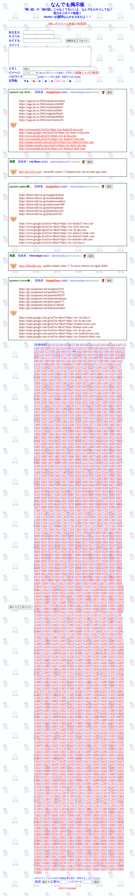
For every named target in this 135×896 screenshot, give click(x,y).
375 (37, 434)
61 (84, 358)
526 (91, 469)
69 (36, 361)
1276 (54, 666)
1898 (103, 844)
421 (85, 444)
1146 (70, 628)
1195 (110, 640)
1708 (79, 790)
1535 (103, 739)
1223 (70, 650)
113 (111, 367)
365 (57, 431)
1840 (79, 828)
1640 (62, 771)
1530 (62, 739)
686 (119, 507)
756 (64, 526)
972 (119, 577)
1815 (54, 821)
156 (51, 380)
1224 (79, 650)
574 (64, 482)
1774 (79, 809)
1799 (103, 815)
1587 (79, 755)
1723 (111, 793)
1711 (103, 790)
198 (71, 390)
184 (64, 386)
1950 (79, 860)
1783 (62, 812)
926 (71, 567)
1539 (46, 742)
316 (78, 418)
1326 (103, 679)
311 (44, 418)
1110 (46, 618)
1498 (70, 729)
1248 (95, 656)
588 (71, 485)
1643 (87, 771)
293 (98, 412)
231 (119, 396)
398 (105, 437)
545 (44, 475)
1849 (62, 831)
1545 (95, 742)
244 (119, 399)
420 (78, 444)
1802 (38, 818)
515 (105, 466)
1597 (70, 758)
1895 (79, 844)
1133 (54, 625)
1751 (70, 802)
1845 (120, 828)
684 (105, 507)
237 (71, 399)
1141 (118, 625)
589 (78, 485)
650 (51, 501)
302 (71, 415)
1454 (70, 717)
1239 (111, 653)
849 (78, 548)
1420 (62, 707)
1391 (95, 698)
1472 (38, 723)
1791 (38, 815)
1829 (79, 825)
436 (98, 447)
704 (64, 513)
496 (64, 463)
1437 (111, 710)
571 (44, 482)
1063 (111, 602)
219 (37, 396)
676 (51, 507)
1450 (38, 717)
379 (64, 434)
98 (101, 364)
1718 (70, 793)
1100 (54, 615)
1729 (70, 796)
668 (85, 504)
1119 (117, 618)
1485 (54, 726)
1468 (95, 720)
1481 (111, 723)
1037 (79, 596)
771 (78, 529)
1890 (38, 844)
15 (113, 348)
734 (91, 520)
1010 (38, 590)
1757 (120, 802)
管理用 (81, 23)
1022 (46, 593)
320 (105, 418)
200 (85, 390)
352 (57, 428)
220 (44, 396)
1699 (95, 787)
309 (119, 415)
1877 (111, 837)
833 (57, 545)
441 (44, 450)
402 (44, 440)
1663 (70, 777)
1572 (46, 752)
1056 (54, 602)
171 (64, 383)
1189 (62, 640)
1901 (38, 847)
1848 (54, 831)
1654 (87, 774)
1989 (38, 872)
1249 (103, 656)
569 (119, 478)
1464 (62, 720)
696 (98, 510)
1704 (46, 790)
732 (78, 520)
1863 (87, 834)
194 (44, 390)
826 (98, 542)
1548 (120, 742)
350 (44, 428)
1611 (95, 761)
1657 (111, 774)
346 (105, 424)
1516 (38, 736)
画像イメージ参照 (87, 76)
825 (91, 542)
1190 (70, 640)
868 (119, 552)
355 (78, 428)
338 (51, 424)
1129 (110, 621)
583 (37, 485)
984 (112, 580)
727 (44, 520)
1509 (70, 733)
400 (119, 437)
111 (98, 367)
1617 (54, 764)
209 (57, 393)
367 (71, 431)
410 (98, 440)
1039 (95, 596)
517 (119, 466)
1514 (111, 733)
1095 (103, 612)
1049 (87, 599)
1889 (120, 841)
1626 (38, 767)
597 (44, 488)
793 (51, 536)
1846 (38, 831)
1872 (70, 837)
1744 (103, 799)
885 (57, 558)
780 (51, 532)
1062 (103, 602)
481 (51, 459)
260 (51, 405)
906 (112, 561)
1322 (70, 679)
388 (37, 437)
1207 (119, 644)
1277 (62, 666)
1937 (62, 856)
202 (98, 390)
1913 (46, 850)
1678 (103, 780)
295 (112, 412)
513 (91, 466)
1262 (120, 660)
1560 (38, 748)
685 (112, 507)
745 (78, 523)
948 (44, 574)
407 (78, 440)
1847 (46, 831)
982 (98, 580)
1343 (62, 685)
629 (85, 494)
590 (85, 485)
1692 (38, 787)
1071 (87, 606)
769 (64, 529)
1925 (54, 853)
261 (57, 405)
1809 (95, 818)
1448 (111, 713)
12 (96, 348)
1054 (38, 602)
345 (98, 424)
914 (78, 564)
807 (57, 539)
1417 (38, 707)
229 (105, 396)
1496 (54, 729)
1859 (54, 834)
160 (78, 380)
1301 (79, 672)
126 (111, 370)
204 (112, 390)
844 (44, 548)
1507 (54, 733)
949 (51, 574)
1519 (62, 736)
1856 (120, 831)
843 (37, 548)
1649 (46, 774)
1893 (62, 844)
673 (119, 504)
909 (44, 564)
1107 (111, 615)
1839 (70, 828)
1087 (38, 612)
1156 (62, 631)
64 (101, 358)
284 (37, 412)
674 (37, 507)
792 (44, 536)
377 (51, 434)
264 (78, 405)
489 (105, 459)
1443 (70, 713)
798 (85, 536)
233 (44, 399)
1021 (38, 593)
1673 (62, 780)
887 (71, 558)
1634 (103, 767)
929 (91, 567)
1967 (38, 866)
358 (98, 428)
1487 (70, 726)
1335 (87, 682)
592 (98, 485)
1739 (62, 799)
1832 (103, 825)
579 (98, 482)
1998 (111, 872)
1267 (70, 663)
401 (37, 440)
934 (37, 571)
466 (37, 456)
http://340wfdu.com (30, 269)
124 (98, 370)
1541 (62, 742)
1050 (95, 599)
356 (85, 428)
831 (44, 545)
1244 (62, 656)
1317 (120, 675)
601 (71, 488)
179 (119, 383)
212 (78, 393)
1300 (70, 672)
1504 (120, 729)
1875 (95, 837)
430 (57, 447)
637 (51, 498)
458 (71, 453)
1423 (87, 707)
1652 (70, 774)
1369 (95, 691)
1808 (87, 818)
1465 (70, 720)
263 (71, 405)
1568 (103, 748)
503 (112, 463)
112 (105, 367)
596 (37, 488)
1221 (54, 650)
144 (57, 377)
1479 (95, 723)
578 (91, 482)
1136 (78, 625)
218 (119, 393)
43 (79, 355)
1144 (54, 628)
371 (98, 431)
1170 (86, 634)
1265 (54, 663)
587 (64, 485)
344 (91, 424)
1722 (103, 793)
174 (85, 383)
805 (44, 539)
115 (37, 370)
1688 (95, 783)
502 (105, 463)
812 (91, 539)
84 (117, 361)
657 (98, 501)
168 (44, 383)
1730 (79, 796)
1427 (120, 707)
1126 (86, 621)
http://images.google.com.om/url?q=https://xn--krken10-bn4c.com (56, 145)
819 (51, 542)
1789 (111, 812)
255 (105, 402)
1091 (70, 612)
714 (44, 517)
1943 (111, 856)
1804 (54, 818)
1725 (38, 796)
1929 (87, 853)
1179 (70, 637)
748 (98, 523)
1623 (103, 764)
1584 (54, 755)
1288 (62, 669)
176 (98, 383)
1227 (103, 650)
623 (44, 494)
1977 (120, 866)
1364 (54, 691)
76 (74, 361)
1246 (79, 656)
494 (51, 463)
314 (64, 418)
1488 (79, 726)
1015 (79, 590)
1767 (111, 806)
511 (78, 466)
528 (105, 469)
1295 (120, 669)
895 (37, 561)
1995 (87, 872)
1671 (46, 780)
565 (91, 478)
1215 (95, 647)
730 (64, 520)
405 (64, 440)
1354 (62, 688)
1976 (111, 866)
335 (119, 421)
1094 (95, 612)
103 (44, 367)
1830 (87, 825)
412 (112, 440)
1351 (38, 688)
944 (105, 571)
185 (71, 386)
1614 (120, 761)
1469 (103, 720)
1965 (111, 863)
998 (119, 583)
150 (98, 377)
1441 (54, 713)
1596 (62, 758)
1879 (38, 841)
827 (105, 542)
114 (118, 367)
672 (112, 504)
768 (57, 529)
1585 (62, 755)
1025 (70, 593)
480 (44, 459)
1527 (38, 739)
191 (112, 386)
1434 (87, 710)
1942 (103, 856)
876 (85, 555)
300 (57, 415)
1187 (46, 640)
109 (85, 367)
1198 (46, 644)
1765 (95, 806)
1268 (79, 663)
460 (85, 453)
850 (85, 548)
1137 (86, 625)
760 (91, 526)
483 (64, 459)
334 (112, 421)
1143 (46, 628)
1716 (54, 793)
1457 (95, 717)
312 (51, 418)
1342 (54, 685)
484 (71, 459)
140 (119, 374)
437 (105, 447)
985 (119, 580)
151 (105, 377)
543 (119, 472)
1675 (79, 780)
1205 (103, 644)
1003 (69, 586)
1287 (54, 669)
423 (98, 444)
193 (37, 390)
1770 (46, 809)
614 (71, 491)
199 (78, 390)
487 (91, 459)
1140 (110, 625)
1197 (37, 644)
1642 (79, 771)
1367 (79, 691)
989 (57, 583)
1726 (46, 796)
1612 (103, 761)
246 (44, 402)
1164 (37, 634)
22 (58, 351)
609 (37, 491)
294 (105, 412)
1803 (46, 818)
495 (57, 463)
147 (78, 377)
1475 (62, 723)
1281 (95, 666)
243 (112, 399)
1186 (37, 640)
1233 (62, 653)
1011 (46, 590)
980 (85, 580)
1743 (95, 799)
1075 (120, 606)
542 (112, 472)
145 (64, 377)
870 (44, 555)
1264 (46, 663)
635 (37, 498)
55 (52, 358)
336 (37, 424)
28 (90, 351)
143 (51, 377)
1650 (54, 774)
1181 (86, 637)
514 (98, 466)
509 (64, 466)
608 (119, 488)
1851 (79, 831)
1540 (54, 742)
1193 (94, 640)
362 (37, 431)
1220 (46, 650)
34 (122, 351)
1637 (38, 771)
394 (78, 437)
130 (51, 374)
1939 (79, 856)
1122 (54, 621)
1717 (62, 793)
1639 (54, 771)
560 (57, 478)
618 (98, 491)
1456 (87, 717)
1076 (38, 609)
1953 (103, 860)
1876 (103, 837)
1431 (62, 710)
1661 (54, 777)
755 (57, 526)
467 (44, 456)
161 (85, 380)
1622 (95, 764)
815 (112, 539)
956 (98, 574)
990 (64, 583)
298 (44, 415)
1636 (120, 767)
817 (37, 542)
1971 (70, 866)
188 (91, 386)
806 (51, 539)
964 (64, 577)
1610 (87, 761)
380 (71, 434)
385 (105, 434)
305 (91, 415)
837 (85, 545)
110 (91, 367)
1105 (94, 615)
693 (78, 510)
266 (91, 405)
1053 (120, 599)
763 (112, 526)
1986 (103, 869)
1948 (62, 860)
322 (119, 418)
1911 (120, 847)
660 (119, 501)
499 (85, 463)
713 (37, 517)
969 (98, 577)
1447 (103, 713)
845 (51, 548)
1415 (111, 704)
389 (44, 437)
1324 (87, 679)
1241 (38, 656)
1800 (111, 815)
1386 (54, 698)
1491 (103, 726)
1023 (54, 593)
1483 (38, 726)
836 (78, 545)
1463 (54, 720)
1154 (46, 631)
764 (119, 526)
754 (51, 526)
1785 (79, 812)
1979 (46, 869)
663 (51, 504)
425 (112, 444)
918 (105, 564)
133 (71, 374)
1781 (46, 812)
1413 (95, 704)
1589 (95, 755)
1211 (62, 647)
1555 (87, 745)
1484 (46, 726)
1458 (103, 717)
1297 (46, 672)
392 (64, 437)
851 (91, 548)
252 (85, 402)
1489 (87, 726)
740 (44, 523)
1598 (79, 758)
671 (105, 504)
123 (91, 370)
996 (105, 583)
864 (91, 552)
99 (106, 364)
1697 (79, 787)
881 (119, 555)
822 (71, 542)
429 (51, 447)
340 (64, 424)
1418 (46, 707)
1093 (87, 612)
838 (91, 545)
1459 (111, 717)
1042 (120, 596)
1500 (87, 729)
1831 (95, 825)
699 (119, 510)
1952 (95, 860)
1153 (37, 631)
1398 (62, 701)
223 (64, 396)
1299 (62, 672)
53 (41, 358)
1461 (38, 720)
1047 (70, 599)
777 (119, 529)
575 (71, 482)
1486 (62, 726)
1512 (95, 733)
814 (105, 539)
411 (105, 440)
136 (91, 374)
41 (68, 355)
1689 (103, 783)
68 (122, 358)
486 (85, 459)
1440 (46, 713)
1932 (111, 853)
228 (98, 396)
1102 (70, 615)
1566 (87, 748)
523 (71, 469)
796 (71, 536)
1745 (111, 799)
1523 (95, 736)
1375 (54, 694)
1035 (62, 596)
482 (57, 459)
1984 (87, 869)
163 (98, 380)
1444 (79, 713)
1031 (120, 593)
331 (91, 421)
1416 (120, 704)
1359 (103, 688)
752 (37, 526)
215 (98, 393)
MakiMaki (71, 892)
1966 (120, 863)
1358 (95, 688)
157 (57, 380)
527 (98, 469)
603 (85, 488)
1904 (62, 847)
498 (78, 463)
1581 (120, 752)
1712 (111, 790)
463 (105, 453)
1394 (120, 698)
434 (85, 447)
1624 (111, 764)
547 (57, 475)
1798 (95, 815)
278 (85, 409)
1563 (62, 748)
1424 (95, 707)
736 (105, 520)
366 (64, 431)
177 (105, 383)
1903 (54, 847)
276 (71, 409)
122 (84, 370)
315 (71, 418)
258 (37, 405)
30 (101, 351)
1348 (103, 685)
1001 (53, 586)
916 (91, 564)
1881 (54, 841)
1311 (70, 675)
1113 (69, 618)
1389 (79, 698)
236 (64, 399)
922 (44, 567)
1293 (103, 669)
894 (119, 558)
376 (44, 434)
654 (78, 501)
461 (91, 453)
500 (91, 463)
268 (105, 405)
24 (68, 351)
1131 (37, 625)
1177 (54, 637)
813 (98, 539)
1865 (103, 834)
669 (91, 504)
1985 (95, 869)
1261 (111, 660)
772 (85, 529)
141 (37, 377)
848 (71, 548)
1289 (70, 669)
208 (51, 393)
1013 (62, 590)
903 (91, 561)
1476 (70, 723)
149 (91, 377)
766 (44, 529)
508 (57, 466)
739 (37, 523)
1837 (54, 828)
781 (57, 532)
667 (78, 504)
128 (37, 374)
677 (57, 507)
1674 (70, 780)
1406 (38, 704)
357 (91, 428)
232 (37, 399)
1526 (120, 736)
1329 (38, 682)
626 (64, 494)
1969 (54, 866)
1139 (102, 625)
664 (57, 504)
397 (98, 437)
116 (44, 370)
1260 (103, 660)
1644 (95, 771)
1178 (62, 637)
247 (51, 402)
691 (64, 510)
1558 (111, 745)
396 (91, 437)
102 (37, 367)
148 (85, 377)
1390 (87, 698)
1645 (103, 771)
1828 (70, 825)
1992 (62, 872)
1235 (79, 653)
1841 (87, 828)
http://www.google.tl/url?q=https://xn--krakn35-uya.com (51, 133)
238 (78, 399)
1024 (62, 593)
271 (37, 409)
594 (112, 485)
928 (85, 567)
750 (112, 523)
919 (112, 564)
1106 (102, 615)
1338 (111, 682)
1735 (120, 796)
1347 (95, 685)
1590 (103, 755)
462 (98, 453)
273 (51, 409)
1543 (79, 742)
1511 (87, 733)
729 (57, 520)
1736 (38, 799)
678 (64, 507)
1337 (103, 682)
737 (112, 520)
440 (37, 450)
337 (44, 424)
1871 (62, 837)
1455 (79, 717)
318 (91, 418)
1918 (87, 850)
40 (63, 355)
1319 (46, 679)
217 (112, 393)
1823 (120, 821)
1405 (120, 701)
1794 (62, 815)
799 (91, 536)
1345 (79, 685)
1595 (54, 758)
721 (91, 517)
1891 (46, 844)
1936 (54, 856)
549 (71, 475)
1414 (103, 704)
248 (57, 402)
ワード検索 (67, 23)
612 (57, 491)
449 (98, 450)
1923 (38, 853)
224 (71, 396)
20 (47, 351)
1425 (103, 707)
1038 (87, 596)
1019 (111, 590)
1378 (79, 694)
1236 (87, 653)
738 (119, 520)
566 (98, 478)
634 (119, 494)
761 (98, 526)
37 (47, 355)
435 (91, 447)
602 (78, 488)
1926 (62, 853)
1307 (38, 675)
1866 (111, 834)
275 (64, 409)
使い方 (53, 23)
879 (105, 555)
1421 (70, 707)
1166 (54, 634)
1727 (54, 796)
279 (91, 409)
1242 (46, 656)
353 (64, 428)
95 (84, 364)
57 (63, 358)
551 (85, 475)
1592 (120, 755)
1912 (38, 850)
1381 (103, 694)
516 (112, 466)
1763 (79, 806)
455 (51, 453)
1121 (46, 621)
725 (119, 517)
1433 (79, 710)
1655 (95, 774)
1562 (54, 748)
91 (63, 364)
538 (85, 472)
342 (78, 424)
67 (117, 358)
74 (63, 361)
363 (44, 431)
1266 (62, 663)
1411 (79, 704)
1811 (111, 818)
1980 (54, 869)
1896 (87, 844)
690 (57, 510)
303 (78, 415)
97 (95, 364)
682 (91, 507)
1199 (54, 644)
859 (57, 552)
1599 (87, 758)
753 (44, 526)
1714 (38, 793)
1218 (120, 647)
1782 (54, 812)
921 (37, 567)
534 (57, 472)
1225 (87, 650)
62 (90, 358)
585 (51, 485)
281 (105, 409)
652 (64, 501)
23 (63, 351)
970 (105, 577)
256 (112, 402)
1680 (120, 780)
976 (57, 580)
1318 (38, 679)
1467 (87, 720)
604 (91, 488)
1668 (111, 777)
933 (119, 567)
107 (71, 367)
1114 (78, 618)
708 (91, 513)
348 (119, 424)
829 (119, 542)
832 (51, 545)
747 (91, 523)
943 (98, 571)
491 (119, 459)
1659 (38, 777)
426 (119, 444)
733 (85, 520)
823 (78, 542)
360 (112, 428)
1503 (111, 729)
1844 (111, 828)
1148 (86, 628)
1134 (62, 625)
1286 (46, 669)
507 (51, 466)
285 (44, 412)
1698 (87, 787)
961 (44, 577)
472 (78, 456)
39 (58, 355)
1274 (38, 666)
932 (112, 567)
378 (57, 434)
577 (85, 482)
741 (51, 523)
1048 (79, 599)
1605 (46, 761)
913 (71, 564)
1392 (103, 698)
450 (105, 450)
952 (71, 574)
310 (37, 418)
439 (119, 447)
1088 (46, 612)
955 (91, 574)
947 (37, 574)
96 (90, 364)
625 (57, 494)
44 (84, 355)
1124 (70, 621)
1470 (111, 720)
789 (112, 532)
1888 (111, 841)
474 (91, 456)
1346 (87, 685)
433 (78, 447)
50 (117, 355)
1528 (46, 739)
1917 (79, 850)
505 (37, 466)
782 (64, 532)
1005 (85, 586)
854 (112, 548)
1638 (46, 771)
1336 (95, 682)
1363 (46, 691)
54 (47, 358)
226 (85, 396)
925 (64, 567)
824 (85, 542)
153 (119, 377)
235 (57, 399)
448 (91, 450)
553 (98, 475)
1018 (103, 590)
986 (37, 583)
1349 (111, 685)
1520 (70, 736)
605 (98, 488)
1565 (79, 748)
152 (112, 377)
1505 (38, 733)
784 (78, 532)
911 (57, 564)
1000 (44, 586)
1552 (62, 745)
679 (71, 507)
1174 (118, 634)
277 (78, 409)
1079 (62, 609)
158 (64, 380)
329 (78, 421)
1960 (70, 863)
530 (119, 469)
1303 (95, 672)
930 (98, 567)
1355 (70, 688)
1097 (120, 612)
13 (102, 348)
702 (51, 513)
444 (64, 450)
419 (71, 444)
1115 (85, 618)
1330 (46, 682)
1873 (79, 837)
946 (119, 571)
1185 (118, 637)
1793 (54, 815)
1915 (62, 850)
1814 (46, 821)
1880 (46, 841)
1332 (62, 682)
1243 (54, 656)
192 (119, 386)
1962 (87, 863)
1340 (38, 685)
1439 (38, 713)
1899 (111, 844)
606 (105, 488)
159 (71, 380)
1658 (120, 774)
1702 (120, 787)
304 (85, 415)
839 (98, 545)
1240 (120, 653)
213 (84, 393)
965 (71, 577)
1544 (87, 742)
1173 (110, 634)
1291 (87, 669)
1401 (87, 701)
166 (119, 380)
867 (112, 552)
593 (105, 485)
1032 (38, 596)
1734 (111, 796)
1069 (70, 606)
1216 (103, 647)
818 (44, 542)
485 (78, 459)
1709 (87, 790)
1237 (95, 653)
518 (37, 469)
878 (98, 555)
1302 (87, 672)
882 (37, 558)
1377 (70, 694)
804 (37, 539)
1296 (38, 672)
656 (91, 501)
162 (91, 380)
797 (78, 536)
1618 (62, 764)
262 (64, 405)
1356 (79, 688)
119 (64, 370)
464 (112, 453)
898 (57, 561)
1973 (87, 866)
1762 (70, 806)
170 (57, 383)
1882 (62, 841)
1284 (120, 666)
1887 (103, 841)
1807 (79, 818)
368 (78, 431)
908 (37, 564)
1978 (38, 869)
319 (98, 418)
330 (85, 421)
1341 (46, 685)
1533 (87, 739)
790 (119, 532)
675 (44, 507)
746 (85, 523)
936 (51, 571)
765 (37, 529)
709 (98, 513)
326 (57, 421)
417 (57, 444)
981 (91, 580)
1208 (38, 647)
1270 (95, 663)
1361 (120, 688)
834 (64, 545)
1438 (120, 710)
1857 (38, 834)
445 (71, 450)
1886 (95, 841)
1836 (46, 828)
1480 (103, 723)
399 (112, 437)
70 (41, 361)
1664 (79, 777)
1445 (87, 713)
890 (91, 558)
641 (78, 498)
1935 (46, 856)
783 (71, 532)
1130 (118, 621)
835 (71, 545)
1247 (87, 656)
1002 (61, 586)
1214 (87, 647)
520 (51, 469)
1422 (79, 707)
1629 (62, 767)
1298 (54, 672)
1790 (120, 812)
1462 (46, 720)
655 (85, 501)
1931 (103, 853)
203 (105, 390)
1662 (62, 777)
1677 (95, 780)
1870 (54, 837)
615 (78, 491)
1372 (120, 691)
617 (91, 491)
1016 (87, 590)
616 (84, 491)
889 (85, 558)
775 (105, 529)
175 (91, 383)
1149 (94, 628)
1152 (118, 628)
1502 (103, 729)
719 (78, 517)
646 (112, 498)
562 (71, 478)
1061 (95, 602)
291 (85, 412)
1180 (78, 637)
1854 (103, 831)
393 (71, 437)
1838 (62, 828)
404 (57, 440)
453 (37, 453)
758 (78, 526)
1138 (94, 625)
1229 (120, 650)
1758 (38, 806)
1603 (120, 758)
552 (91, 475)
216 (105, 393)
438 (112, 447)
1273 (120, 663)
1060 (87, 602)
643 (91, 498)
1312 (79, 675)
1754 (95, 802)
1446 (95, 713)
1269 (87, 663)
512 (84, 466)
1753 (87, 802)
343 (85, 424)
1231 (46, 653)
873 (64, 555)
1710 (95, 790)
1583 (46, 755)
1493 (120, 726)
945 (112, 571)
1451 (46, 717)
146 (71, 377)
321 (112, 418)
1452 (54, 717)
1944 (120, 856)
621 (119, 491)
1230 (38, 653)
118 (57, 370)
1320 (54, 679)
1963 (95, 863)
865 (98, 552)
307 (105, 415)
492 (37, 463)
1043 (38, 599)
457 (64, 453)
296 (119, 412)
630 (91, 494)
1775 (87, 809)
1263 (38, 663)
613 (64, 491)
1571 (38, 752)
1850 (70, 831)
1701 (111, 787)
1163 (118, 631)
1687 (87, 783)
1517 (46, 736)
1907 (87, 847)
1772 (62, 809)
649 (44, 501)
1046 (62, 599)
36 (41, 355)
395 (85, 437)
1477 (79, 723)
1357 (87, 688)
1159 (86, 631)
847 (64, 548)
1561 (46, 748)
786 (91, 532)
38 (52, 355)
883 (44, 558)
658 (105, 501)
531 (37, 472)
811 (85, 539)
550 (78, 475)
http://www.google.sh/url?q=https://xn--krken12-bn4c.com (52, 152)
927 (78, 567)
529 (112, 469)
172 (71, 383)
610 (44, 491)
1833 (111, 825)
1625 (120, 764)
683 (98, 507)
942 (91, 571)
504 (119, 463)
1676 (87, 780)
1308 (46, 675)
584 (44, 485)
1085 (111, 609)
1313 (87, 675)
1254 (54, 660)
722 (98, 517)
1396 (46, 701)
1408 (54, 704)
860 (64, 552)
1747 (38, 802)
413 (119, 440)
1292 (95, 669)
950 (57, 574)
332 (98, 421)
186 (78, 386)
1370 (103, 691)
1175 (37, 637)
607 (112, 488)
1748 (46, 802)
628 (78, 494)
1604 (38, 761)
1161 (102, 631)
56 (58, 358)
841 (112, 545)
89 (52, 364)
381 (78, 434)
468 (51, 456)
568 (112, 478)
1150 (102, 628)
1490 (95, 726)
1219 (38, 650)
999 (37, 586)
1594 (46, 758)
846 (57, 548)
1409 (62, 704)
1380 (95, 694)
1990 (46, 872)
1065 (38, 606)
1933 (120, 853)
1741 (79, 799)
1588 (87, 755)
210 (64, 393)
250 (71, 402)
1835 (38, 828)
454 (44, 453)
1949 (70, 860)
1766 (103, 806)
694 (85, 510)
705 (71, 513)
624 (51, 494)
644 (98, 498)
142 (44, 377)
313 (57, 418)
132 (64, 374)
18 (36, 351)
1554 (79, 745)
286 (51, 412)
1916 (70, 850)
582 (119, 482)
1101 (62, 615)
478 (119, 456)
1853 (95, 831)
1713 (120, 790)
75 (68, 361)
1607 (62, 761)
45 (90, 355)
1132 (46, 625)
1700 (103, 787)
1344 (70, 685)
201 (91, 390)
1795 (70, 815)
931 (105, 567)
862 (78, 552)
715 (51, 517)
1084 (103, 609)
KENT (62, 892)
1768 (120, 806)
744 (71, 523)
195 (51, 390)
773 (91, 529)
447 (85, 450)
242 (105, 399)
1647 (120, 771)
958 (112, 574)
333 (105, 421)
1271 (103, 663)
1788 (103, 812)
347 (112, 424)
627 (71, 494)
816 (119, 539)
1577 (87, 752)
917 (98, 564)
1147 (78, 628)
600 (64, 488)
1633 (95, 767)
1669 (120, 777)
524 (78, 469)
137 (98, 374)
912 (64, 564)
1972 (79, 866)
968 (91, 577)
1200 (62, 644)
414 (37, 444)
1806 (70, 818)
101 (119, 364)
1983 (79, 869)
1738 (54, 799)
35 (36, 355)
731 (71, 520)
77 (79, 361)
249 (64, 402)
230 (112, 396)
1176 (46, 637)
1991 (54, 872)
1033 (46, 596)
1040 (103, 596)
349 (37, 428)
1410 (70, 704)
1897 (95, 844)
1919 (95, 850)
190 (105, 386)
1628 (54, 767)
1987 (111, 869)
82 (106, 361)
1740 (70, 799)
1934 (38, 856)
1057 (62, 602)
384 (98, 434)
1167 (62, 634)
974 (44, 580)
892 (105, 558)
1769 (38, 809)
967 (85, 577)
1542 (70, 742)
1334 (79, 682)
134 (78, 374)
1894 (70, 844)
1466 (79, 720)
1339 (120, 682)
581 (112, 482)
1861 (70, 834)
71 (47, 361)
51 (122, 355)
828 (112, 542)
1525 (111, 736)
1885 (87, 841)
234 (51, 399)
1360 (111, 688)
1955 (120, 860)
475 (98, 456)
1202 (78, 644)
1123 (62, 621)
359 (105, 428)
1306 (120, 672)
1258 (87, 660)
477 (112, 456)
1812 (120, 818)
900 (71, 561)
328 (71, 421)
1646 (111, 771)
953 (78, 574)
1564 (70, 748)
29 (95, 351)
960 (37, 577)
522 (64, 469)
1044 (46, 599)
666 (71, 504)
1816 (62, 821)
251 (78, 402)
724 (112, 517)
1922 (120, 850)
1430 (54, 710)
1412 (87, 704)
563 (78, 478)
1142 (37, 628)
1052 (111, 599)
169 (51, 383)
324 (44, 421)
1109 (37, 618)
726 (37, 520)
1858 (46, 834)
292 (91, 412)
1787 (95, 812)
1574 (62, 752)
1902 (46, 847)
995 (98, 583)
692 (71, 510)
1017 (95, 590)
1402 (95, 701)
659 (112, 501)
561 (64, 478)
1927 (70, 853)
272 (44, 409)
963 (57, 577)
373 (112, 431)
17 (123, 348)
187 (85, 386)
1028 (95, 593)
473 (85, 456)
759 (85, 526)
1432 (70, 710)
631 (98, 494)
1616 (46, 764)
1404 (111, 701)
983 (105, 580)
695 (91, 510)
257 (119, 402)
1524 (103, 736)
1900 (120, 844)
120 (71, 370)
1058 (70, 602)
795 (64, 536)
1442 (62, 713)
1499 (79, 729)
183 (57, 386)
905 (105, 561)
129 (44, 374)
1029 (103, 593)
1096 (111, 612)
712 (119, 513)
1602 (111, 758)
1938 (70, 856)
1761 (62, 806)
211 (71, 393)
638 (57, 498)
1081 (79, 609)
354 (71, 428)
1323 (79, 679)
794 (57, 536)
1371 (111, 691)
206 (37, 393)
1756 (111, 802)
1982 (70, 869)
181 (44, 386)
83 (112, 361)
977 (64, 580)
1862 (79, 834)
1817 (70, 821)
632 (105, 494)
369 (85, 431)
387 (119, 434)
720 (85, 517)
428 (44, 447)
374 (119, 431)
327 (64, 421)
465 (119, 453)
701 (44, 513)
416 (51, 444)
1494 (38, 729)
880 (112, 555)
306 (98, 415)
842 (119, 545)
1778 (111, 809)
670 (98, 504)
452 (119, 450)
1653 (79, 774)
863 (85, 552)
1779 (120, 809)
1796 (79, 815)
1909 (103, 847)
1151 (110, 628)
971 (112, 577)
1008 (110, 586)
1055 (46, 602)
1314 (95, 675)
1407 (46, 704)
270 (119, 405)
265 (85, 405)
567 (105, 478)
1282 (103, 666)
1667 (103, 777)
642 (85, 498)
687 (37, 510)
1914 (54, 850)
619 (105, 491)
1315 (103, 675)
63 (95, 358)
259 (44, 405)
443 (57, 450)
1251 (120, 656)
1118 (109, 618)
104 (51, 367)
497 (71, 463)
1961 (79, 863)
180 (37, 386)
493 (44, 463)
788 (105, 532)
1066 (46, 606)
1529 (54, 739)
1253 (46, 660)
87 (41, 364)
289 (71, 412)
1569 (111, 748)
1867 (120, 834)
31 (106, 351)
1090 (62, 612)
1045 (54, 599)
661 (37, 504)
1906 (79, 847)
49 (112, 355)
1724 (120, 793)
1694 (54, 787)
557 (37, 478)
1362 (38, 691)
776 (112, 529)
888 (78, 558)
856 (37, 552)
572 (51, 482)
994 (91, 583)
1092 (79, 612)
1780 (38, 812)
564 (85, 478)
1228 (111, 650)
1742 (87, 799)
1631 (79, 767)
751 (119, 523)
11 (91, 348)
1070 (79, 606)
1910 (111, 847)
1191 (78, 640)
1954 (111, 860)
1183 (102, 637)
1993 (70, 872)
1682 (46, 783)
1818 (79, 821)
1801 (120, 815)
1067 (54, 606)
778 (37, 532)
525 (85, 469)
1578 (95, 752)
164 (105, 380)
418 (64, 444)
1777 (103, 809)
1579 (103, 752)
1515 (120, 733)
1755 (103, 802)
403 (51, 440)
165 (112, 380)
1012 (54, 590)
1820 (95, 821)
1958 (54, 863)
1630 (70, 767)
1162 (110, 631)
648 (37, 501)
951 (64, 574)
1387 (62, 698)
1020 (120, 590)
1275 (46, 666)
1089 (54, 612)
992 (78, 583)
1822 (111, 821)
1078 (54, 609)
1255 (62, 660)
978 (71, 580)
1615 (38, 764)
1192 (86, 640)
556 (119, 475)
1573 (54, 752)
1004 (77, 586)
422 (91, 444)
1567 (95, 748)
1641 (70, 771)
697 (105, 510)
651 (57, 501)
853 (105, 548)
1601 (103, 758)
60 (79, 358)
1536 (111, 739)
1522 (87, 736)
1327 (111, 679)
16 (118, 348)
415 (44, 444)
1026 (79, 593)
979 (78, 580)
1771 (54, 809)
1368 (87, 691)
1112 (62, 618)
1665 (87, 777)
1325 (95, 679)
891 (98, 558)
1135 (70, 625)
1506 (46, 733)
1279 (79, 666)
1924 (46, 853)
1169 (78, 634)
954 (85, 574)
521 (57, 469)
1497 (62, 729)
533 (51, 472)
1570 (120, 748)
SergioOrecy (53, 95)
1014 (70, 590)
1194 (102, 640)
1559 (120, 745)
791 (37, 536)
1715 (46, 793)
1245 (70, 656)
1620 (79, 764)
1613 (111, 761)
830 (37, 545)
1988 (120, 869)
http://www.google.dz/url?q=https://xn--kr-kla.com (47, 139)
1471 (120, 720)
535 (64, 472)
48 (106, 355)
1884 (79, 841)
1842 (95, 828)
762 (105, 526)
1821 (103, 821)
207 (44, 393)
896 (44, 561)
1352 (46, 688)
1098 (38, 615)
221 (51, 396)
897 (51, 561)
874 (71, 555)
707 (85, 513)
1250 (111, 656)
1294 (111, 669)
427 (37, 447)
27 (84, 351)
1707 (70, 790)
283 (119, 409)
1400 (79, 701)
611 (51, 491)
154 (37, 380)
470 (64, 456)
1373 (38, 694)
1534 (95, 739)
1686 (79, 783)
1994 (79, 872)
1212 (70, 647)
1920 (103, 850)
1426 (111, 707)
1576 (79, 752)
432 (71, 447)
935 (44, 571)
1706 (62, 790)
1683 (54, 783)
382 (85, 434)
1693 (46, 787)
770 (71, 529)
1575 (70, 752)
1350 (120, 685)
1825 (46, 825)
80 (95, 361)
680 (78, 507)
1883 (70, 841)
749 (105, 523)
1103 (78, 615)
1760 (54, 806)
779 (44, 532)
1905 (70, 847)
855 (119, 548)
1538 (38, 742)
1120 (37, 621)
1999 (120, 872)
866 (105, 552)
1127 (94, 621)
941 (85, 571)
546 (51, 475)
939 (71, 571)
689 (51, 510)
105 (57, 367)
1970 (62, 866)
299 (51, 415)
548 (64, 475)
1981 (62, 869)
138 (105, 374)
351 (51, 428)
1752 (79, 802)
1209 (46, 647)
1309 (54, 675)
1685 (70, 783)
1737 (46, 799)
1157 (70, 631)
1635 (111, 767)
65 (106, 358)
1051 (103, 599)
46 (95, 355)
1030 (111, 593)
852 (98, 548)
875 (78, 555)
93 (74, 364)
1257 (79, 660)
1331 (54, 682)
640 (71, 498)
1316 (111, 675)
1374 (46, 694)
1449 (120, 713)
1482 (120, 723)
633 (112, 494)
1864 (95, 834)
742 (57, 523)
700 (37, 513)
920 (119, 564)
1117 (101, 618)
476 (105, 456)
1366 (70, 691)
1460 (120, 717)
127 (118, 370)
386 (112, 434)
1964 (103, 863)
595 (119, 485)
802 (112, 536)
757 (71, 526)
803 (119, 536)
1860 (62, 834)
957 (105, 574)
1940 (87, 856)
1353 (54, 688)
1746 (120, 799)
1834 (120, 825)
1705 (54, 790)
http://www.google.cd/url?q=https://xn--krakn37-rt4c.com (51, 142)
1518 (54, 736)
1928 (79, 853)
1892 (54, 844)
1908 (95, 847)
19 (41, 351)
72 (52, 361)
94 (79, 364)
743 (64, 523)
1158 (78, 631)
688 (44, 510)
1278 (70, 666)
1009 (118, 586)
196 (57, 390)
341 (71, 424)
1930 (95, 853)
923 (51, 567)
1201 (70, 644)
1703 (38, 790)
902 (85, 561)
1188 (54, 640)
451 (112, 450)
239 (85, 399)
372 (105, 431)
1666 (95, 777)
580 (105, 482)
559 (51, 478)
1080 (70, 609)
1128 (102, 621)
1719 (79, 793)
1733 (103, 796)
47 (101, 355)
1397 (54, 701)
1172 (102, 634)
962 (51, 577)
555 (112, 475)
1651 (62, 774)
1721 (95, 793)
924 (57, 567)
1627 (46, 767)
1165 (46, 634)
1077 (46, 609)
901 (78, 561)
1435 (95, 710)
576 (78, 482)
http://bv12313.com (30, 175)
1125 (78, 621)
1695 (62, 787)
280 (98, 409)
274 (57, 409)
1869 (46, 837)
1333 (70, 682)
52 (36, 358)
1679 (111, 780)
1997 (103, 872)
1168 (70, 634)
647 (119, 498)
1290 (79, 669)
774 (98, 529)
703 (57, 513)
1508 (62, 733)
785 (85, 532)
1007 (102, 586)
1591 (111, 755)
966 (78, 577)
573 (57, 482)
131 (57, 374)
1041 (111, 596)
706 (78, 513)
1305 (111, 672)
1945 (38, 860)
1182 (94, 637)
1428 (38, 710)
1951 (87, 860)
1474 (54, 723)
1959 (62, 863)
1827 (62, 825)
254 (98, 402)
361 (119, 428)
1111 (53, 618)
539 (91, 472)
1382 (111, 694)
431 (64, 447)
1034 (54, 596)
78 (84, 361)
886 (64, 558)
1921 (111, 850)
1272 (111, 663)
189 (98, 386)
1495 (46, 729)
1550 (46, 745)
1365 (62, 691)
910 (51, 564)
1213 (79, 647)
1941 (95, 856)
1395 (38, 701)
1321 (62, 679)
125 (104, 370)
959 (119, 574)
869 (37, 555)
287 (57, 412)
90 (58, 364)
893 (112, 558)
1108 (119, 615)
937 (57, 571)
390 (51, 437)
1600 (95, 758)
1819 (87, 821)
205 (119, 390)
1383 (120, 694)
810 (78, 539)
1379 (87, 694)
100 (113, 364)
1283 (111, 666)
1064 (120, 602)
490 (112, 459)
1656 (103, 774)
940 (78, 571)
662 (44, 504)
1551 (54, 745)
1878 (120, 837)
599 (57, 488)
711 (112, 513)
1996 (95, 872)
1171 (94, 634)
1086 (120, 609)
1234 (70, 653)
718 (71, 517)
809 (71, 539)
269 (112, 405)
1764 (87, 806)
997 (112, 583)
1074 (111, 606)
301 (64, 415)
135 (85, 374)
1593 (38, 758)
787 (98, 532)
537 (78, 472)
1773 (70, 809)
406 (71, 440)
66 (112, 358)
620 (112, 491)
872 (57, 555)
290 (78, 412)
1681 (38, 783)
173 (78, 383)
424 (105, 444)
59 (74, 358)
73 (58, 361)
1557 (103, 745)
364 (51, 431)
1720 (87, 793)
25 (74, 351)
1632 (87, 767)
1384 (38, 698)
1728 (62, 796)
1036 (70, 596)
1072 (95, 606)
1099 (46, 615)
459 (78, 453)
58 (68, 358)
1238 (103, 653)
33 (117, 351)
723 (105, 517)
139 (112, 374)
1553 (70, 745)
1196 (118, 640)
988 (51, 583)
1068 (62, 606)
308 (112, 415)
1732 (95, 796)
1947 (54, 860)
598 (51, 488)
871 (51, 555)
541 (105, 472)
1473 (46, 723)
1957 (46, 863)
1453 (62, 717)
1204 (95, 644)
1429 (46, 710)
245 (37, 402)
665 (64, 504)
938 (64, 571)
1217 (111, 647)
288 (64, 412)
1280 (87, 666)
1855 (111, 831)
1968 (46, 866)
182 (51, 386)
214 (91, 393)
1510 (79, 733)
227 (91, 396)
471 (71, 456)
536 (71, 472)
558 (44, 478)
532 (44, 472)
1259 (95, 660)
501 (98, 463)
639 (64, 498)
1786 (87, 812)
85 (122, 361)
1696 (70, 787)
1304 (103, 672)
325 (51, 421)
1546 (103, 742)
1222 (62, 650)
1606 (54, 761)
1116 (94, 618)
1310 (62, 675)
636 (44, 498)
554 (105, 475)
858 (51, 552)
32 (112, 351)
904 (98, 561)
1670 (38, 780)
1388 (70, 698)
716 (57, 517)
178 (112, 383)
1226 (95, 650)
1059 (79, 602)
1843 (103, 828)
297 (37, 415)
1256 (70, 660)
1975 (103, 866)
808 (64, 539)
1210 (54, 647)
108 (78, 367)
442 (51, 450)
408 (85, 440)
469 (57, 456)
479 (37, 459)
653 (71, 501)
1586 (70, 755)
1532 (79, 739)
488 (98, 459)
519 (44, 469)
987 (44, 583)
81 (101, 361)
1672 (54, 780)
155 (44, 380)
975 (51, 580)
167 (37, 383)
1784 (70, 812)
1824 (38, 825)
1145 (62, 628)
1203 (86, 644)
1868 (38, 837)
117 (50, 370)
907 (119, 561)
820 (57, 542)
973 (37, 580)
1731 (87, 796)
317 (84, 418)
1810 (103, 818)
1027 (87, 593)
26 (79, 351)
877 (91, 555)
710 (105, 513)
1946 (46, 860)
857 (44, 552)
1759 (46, 806)
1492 (111, 726)
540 (98, 472)
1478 (87, 723)
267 (98, 405)
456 (57, 453)
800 (98, 536)
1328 (120, 679)
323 (37, 421)
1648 (38, 774)
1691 (120, 783)
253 (91, 402)
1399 (70, 701)
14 (107, 348)
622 (37, 494)
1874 (87, 837)
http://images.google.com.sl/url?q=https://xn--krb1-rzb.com (52, 149)
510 (71, 466)
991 (71, 583)
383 (91, 434)
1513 (103, 733)
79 (90, 361)
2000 (38, 875)
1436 (103, 710)
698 (112, 510)
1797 (87, 815)
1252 (38, 660)
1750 (62, 802)
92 (68, 364)
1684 (62, 783)
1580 (111, 752)
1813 (38, 821)
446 (78, 450)
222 (57, 396)
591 (91, 485)
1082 (87, 609)
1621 (87, 764)
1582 (38, 755)
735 (98, 520)
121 (77, 370)
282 (112, 409)
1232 (54, 653)
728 (51, 520)
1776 (95, 809)
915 (84, 564)
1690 (111, 783)
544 (37, 475)
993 (85, 583)
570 (37, 482)
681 (85, 507)
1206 (111, 644)
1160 (94, 631)
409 (91, 440)
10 (86, 348)
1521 (79, 736)
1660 (46, 777)
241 (98, 399)
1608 (70, 761)
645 (105, 498)
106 (64, 367)
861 (71, 552)
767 (51, 529)
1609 (79, 761)
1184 (110, 637)
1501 (95, 729)
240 (91, 399)
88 (47, 364)
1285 (38, 669)
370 (91, 431)
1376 (62, 694)
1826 (54, 825)
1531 (70, 739)
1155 (54, 631)
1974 (95, 866)
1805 (62, 818)
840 (105, 545)
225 (78, 396)
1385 (46, 698)
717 (64, 517)
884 (51, 558)
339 (57, 424)
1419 (54, 707)
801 (105, 536)
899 (64, 561)
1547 (111, 742)
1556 (95, 745)
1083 (95, 609)
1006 (94, 586)
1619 (70, 764)
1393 (111, 698)
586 (57, 485)
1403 (103, 701)
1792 (46, 815)
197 (64, 390)
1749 (54, 802)
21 (52, 351)
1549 (38, 745)
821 (64, 542)
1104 (86, 615)
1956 (38, 863)
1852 (87, 831)
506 (44, 466)
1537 (120, 739)
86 (36, 364)
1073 (103, 606)
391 (57, 437)
